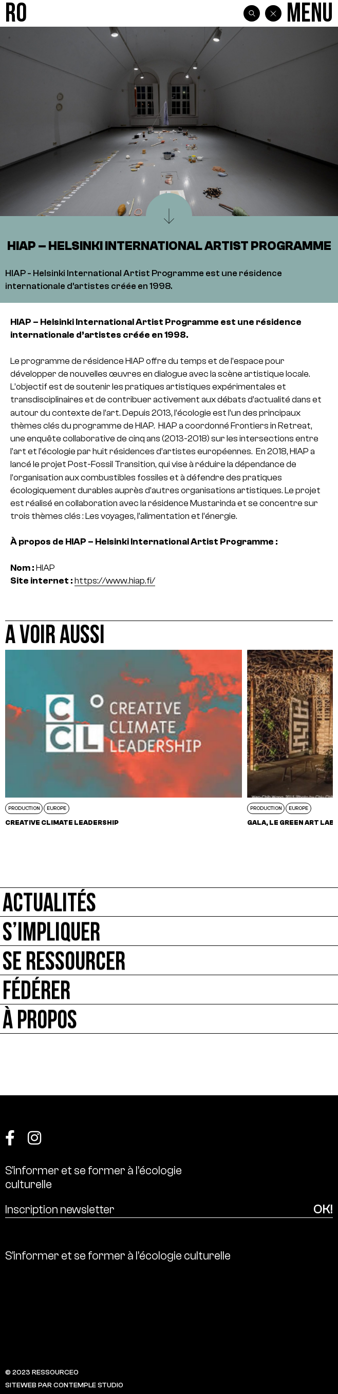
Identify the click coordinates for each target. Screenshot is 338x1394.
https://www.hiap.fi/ (114, 580)
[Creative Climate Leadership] (123, 738)
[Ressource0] (16, 13)
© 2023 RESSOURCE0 (42, 1372)
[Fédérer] (169, 989)
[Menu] (310, 13)
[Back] (273, 13)
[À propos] (169, 1019)
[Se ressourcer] (169, 960)
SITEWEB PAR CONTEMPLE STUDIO (64, 1385)
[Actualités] (169, 902)
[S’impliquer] (169, 931)
